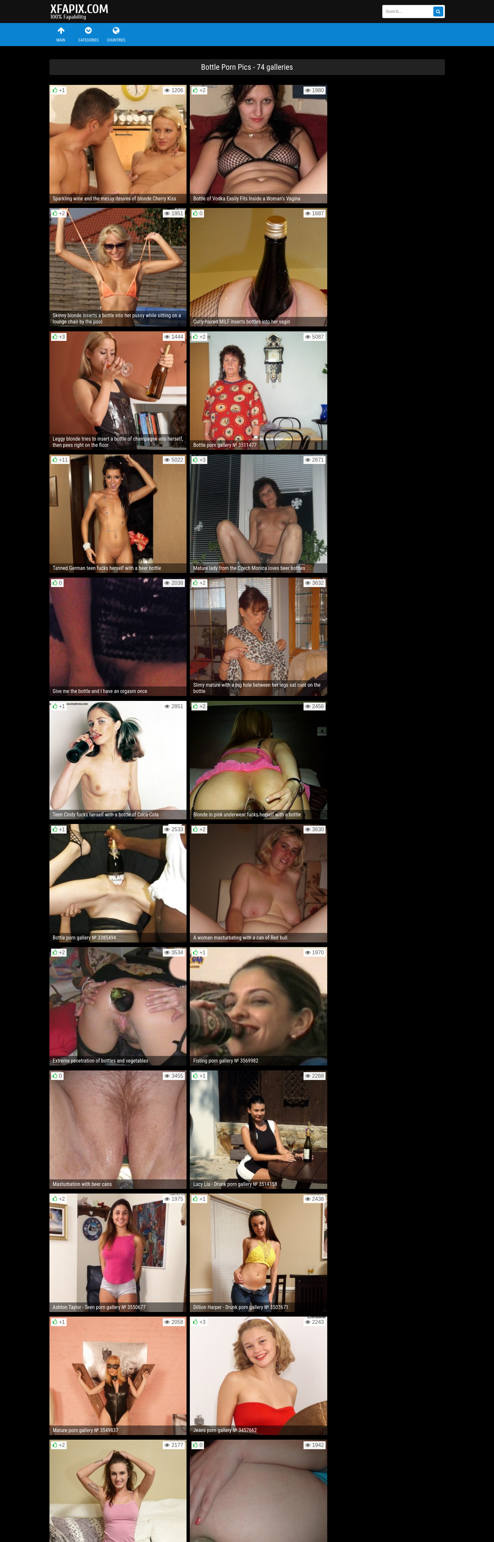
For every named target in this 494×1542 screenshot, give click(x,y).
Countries (116, 34)
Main (61, 34)
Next (431, 1332)
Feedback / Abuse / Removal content (87, 1511)
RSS (173, 1517)
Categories (88, 34)
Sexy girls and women (82, 11)
